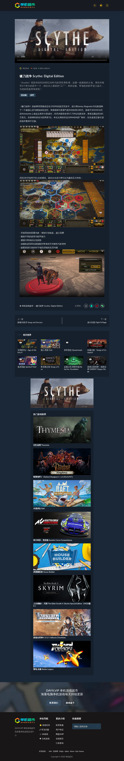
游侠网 (55, 751)
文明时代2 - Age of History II (27, 351)
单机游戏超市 (27, 306)
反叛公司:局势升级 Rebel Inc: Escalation (73, 368)
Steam (72, 751)
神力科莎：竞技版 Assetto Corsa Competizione (52, 540)
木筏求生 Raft (39, 508)
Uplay (67, 751)
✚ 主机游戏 (44, 738)
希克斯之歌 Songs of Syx (50, 368)
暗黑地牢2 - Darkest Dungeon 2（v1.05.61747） (53, 477)
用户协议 (60, 729)
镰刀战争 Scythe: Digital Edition (49, 306)
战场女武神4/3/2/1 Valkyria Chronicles (49, 637)
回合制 (24, 95)
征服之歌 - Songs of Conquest (96, 351)
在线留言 (60, 738)
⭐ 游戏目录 (44, 725)
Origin (61, 751)
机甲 (32, 95)
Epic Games (80, 751)
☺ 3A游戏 (43, 734)
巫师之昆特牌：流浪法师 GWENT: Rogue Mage (96, 369)
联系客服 (60, 725)
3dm (50, 751)
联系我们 (53, 703)
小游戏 (34, 68)
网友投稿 (24, 68)
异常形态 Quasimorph (73, 350)
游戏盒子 (70, 703)
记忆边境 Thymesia (41, 445)
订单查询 (60, 743)
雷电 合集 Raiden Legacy (43, 669)
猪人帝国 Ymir (46, 350)
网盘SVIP (60, 734)
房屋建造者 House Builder (44, 572)
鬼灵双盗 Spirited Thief (27, 367)
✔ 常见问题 (44, 729)
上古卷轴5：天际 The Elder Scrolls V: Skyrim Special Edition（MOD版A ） (62, 604)
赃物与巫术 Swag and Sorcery (30, 322)
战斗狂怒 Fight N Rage (96, 322)
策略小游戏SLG (44, 68)
